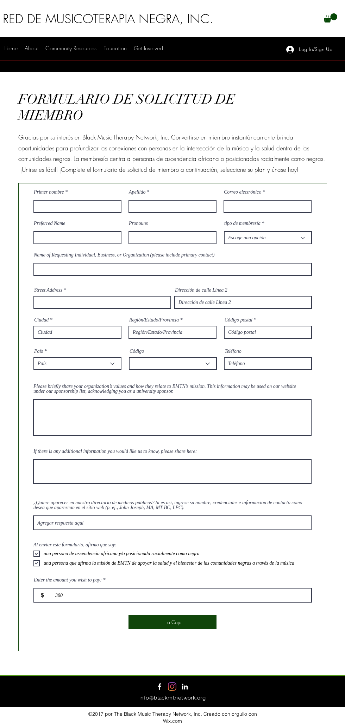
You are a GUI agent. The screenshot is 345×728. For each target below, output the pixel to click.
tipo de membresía (242, 223)
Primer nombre (49, 192)
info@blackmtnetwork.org (172, 698)
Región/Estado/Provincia (154, 320)
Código (137, 351)
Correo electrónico (242, 192)
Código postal (238, 320)
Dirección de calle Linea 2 (201, 290)
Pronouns (138, 223)
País (38, 351)
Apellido (137, 192)
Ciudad (41, 320)
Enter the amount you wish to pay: (68, 580)
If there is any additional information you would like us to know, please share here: (115, 451)
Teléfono (233, 351)
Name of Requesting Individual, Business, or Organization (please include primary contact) (124, 255)
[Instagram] (172, 686)
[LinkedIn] (185, 686)
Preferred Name (49, 223)
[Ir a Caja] (172, 622)
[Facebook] (159, 686)
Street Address (48, 290)
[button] (330, 17)
